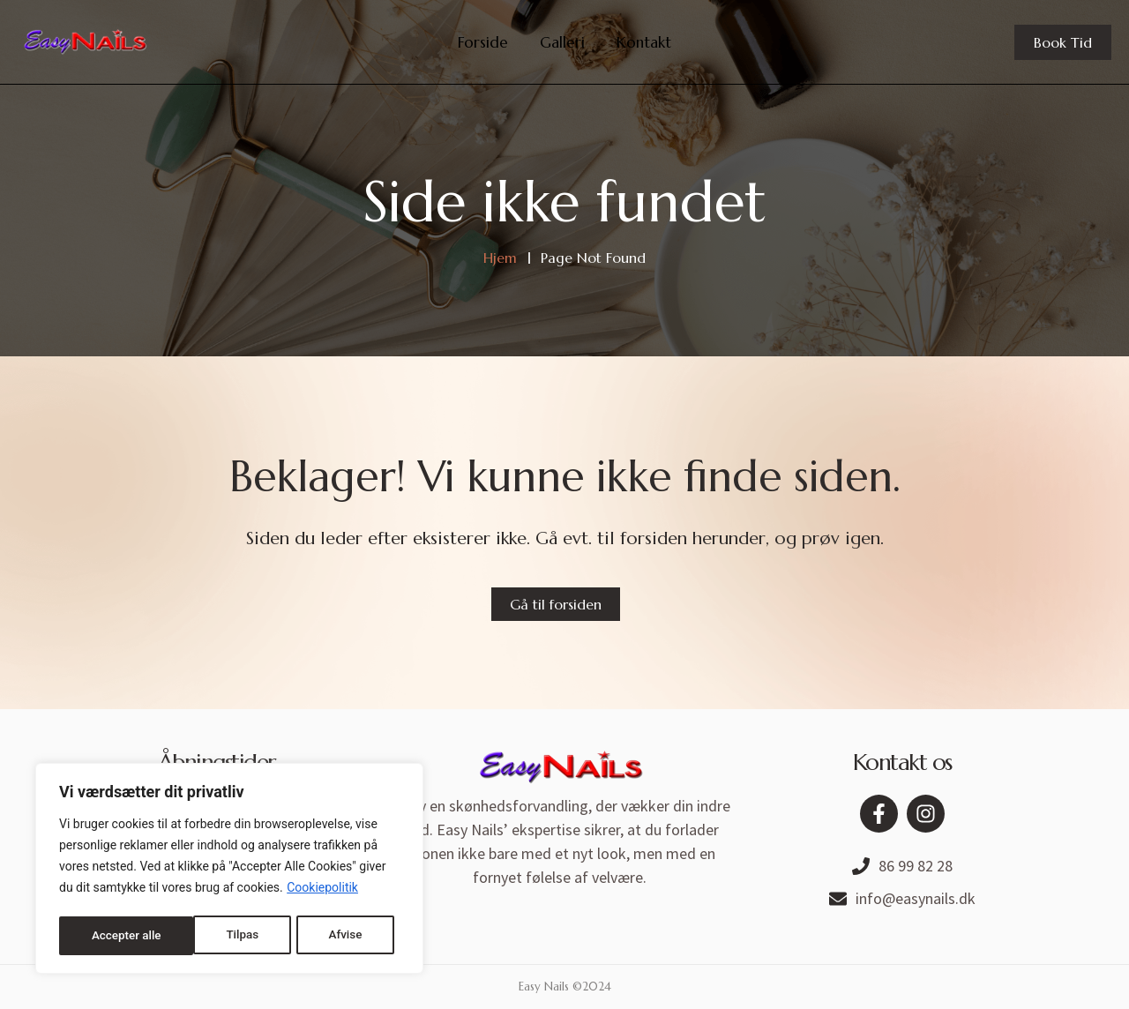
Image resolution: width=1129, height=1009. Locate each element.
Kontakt (644, 42)
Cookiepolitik (322, 892)
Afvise (209, 936)
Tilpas (106, 936)
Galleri (562, 42)
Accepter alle (332, 936)
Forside (483, 42)
